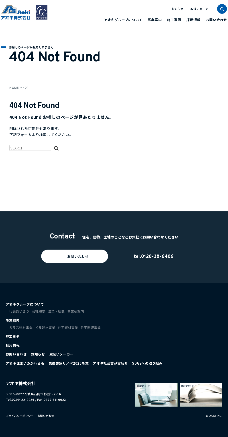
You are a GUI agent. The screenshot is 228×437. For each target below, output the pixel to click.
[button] (74, 256)
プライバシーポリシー (20, 415)
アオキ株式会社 (20, 383)
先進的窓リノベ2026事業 (69, 363)
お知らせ (177, 9)
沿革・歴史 (56, 311)
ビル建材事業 (45, 327)
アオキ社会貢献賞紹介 (110, 363)
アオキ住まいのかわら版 (25, 363)
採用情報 (193, 19)
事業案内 (155, 19)
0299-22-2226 (23, 399)
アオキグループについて (123, 19)
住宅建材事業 (68, 327)
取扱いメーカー (201, 9)
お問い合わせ (216, 19)
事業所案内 (75, 311)
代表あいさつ (19, 311)
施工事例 (174, 19)
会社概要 (38, 311)
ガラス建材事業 (21, 327)
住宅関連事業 (91, 327)
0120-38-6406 (157, 257)
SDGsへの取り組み (147, 363)
